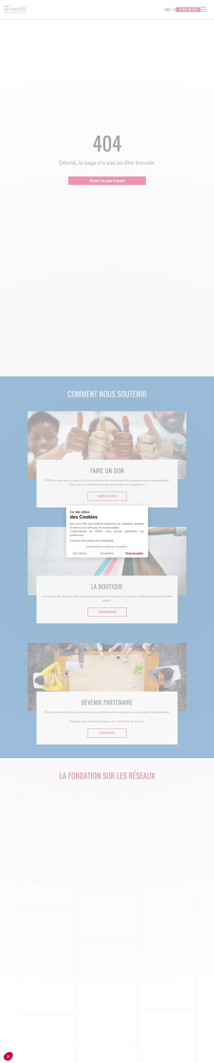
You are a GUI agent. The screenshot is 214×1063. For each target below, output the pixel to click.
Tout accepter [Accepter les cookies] (134, 553)
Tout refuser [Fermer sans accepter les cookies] (79, 553)
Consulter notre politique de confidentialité (92, 540)
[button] (8, 1056)
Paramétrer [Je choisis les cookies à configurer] (107, 553)
